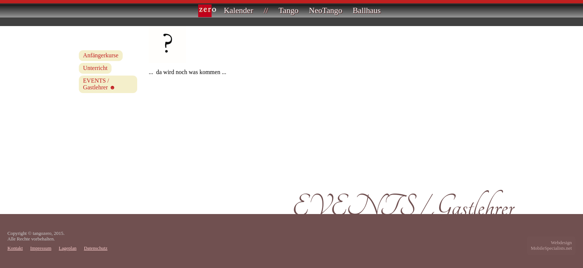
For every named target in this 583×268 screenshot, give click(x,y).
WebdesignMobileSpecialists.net (551, 245)
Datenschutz (95, 248)
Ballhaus (366, 10)
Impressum (40, 248)
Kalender (238, 10)
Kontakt (15, 248)
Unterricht (95, 68)
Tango (288, 10)
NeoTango (325, 10)
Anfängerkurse (100, 55)
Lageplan (68, 248)
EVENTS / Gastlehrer (96, 83)
